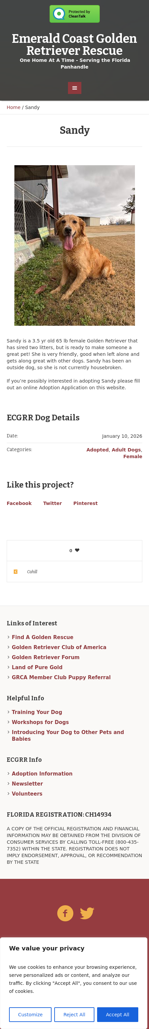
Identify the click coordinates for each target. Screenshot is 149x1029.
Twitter (52, 503)
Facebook (19, 503)
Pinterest (85, 503)
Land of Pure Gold (37, 667)
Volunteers (27, 794)
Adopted (97, 449)
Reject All (74, 1014)
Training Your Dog (37, 712)
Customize (30, 1014)
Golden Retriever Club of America (59, 647)
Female (132, 456)
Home (13, 107)
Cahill (32, 572)
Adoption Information (42, 774)
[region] (73, 983)
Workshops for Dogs (40, 722)
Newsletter (27, 784)
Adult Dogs (126, 449)
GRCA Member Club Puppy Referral (61, 678)
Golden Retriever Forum (45, 657)
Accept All (118, 1014)
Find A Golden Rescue (42, 637)
